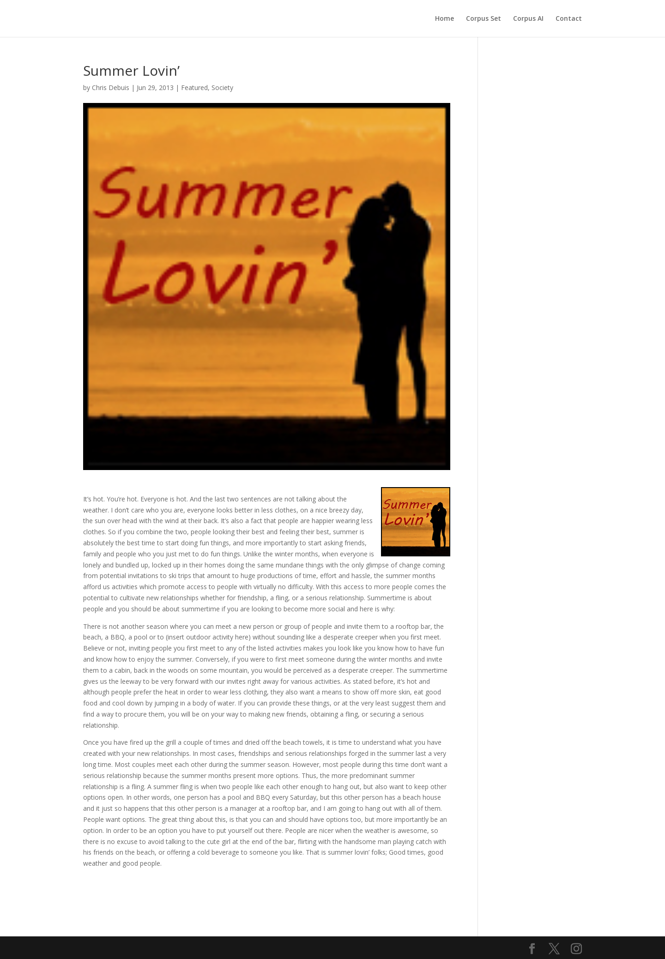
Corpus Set (483, 19)
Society (222, 87)
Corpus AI (528, 19)
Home (444, 19)
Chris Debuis (110, 87)
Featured (194, 87)
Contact (569, 19)
